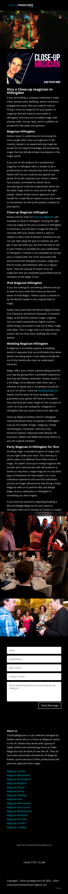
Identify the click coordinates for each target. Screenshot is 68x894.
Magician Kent (14, 799)
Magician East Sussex (18, 807)
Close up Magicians (43, 216)
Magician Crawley (16, 827)
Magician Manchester (18, 775)
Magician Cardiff (16, 823)
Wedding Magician (48, 390)
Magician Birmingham (19, 779)
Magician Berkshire (17, 815)
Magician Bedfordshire (19, 811)
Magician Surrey (15, 791)
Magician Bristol (15, 787)
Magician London (16, 771)
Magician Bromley (17, 819)
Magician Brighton (17, 783)
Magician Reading (16, 795)
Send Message (49, 705)
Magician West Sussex (19, 803)
